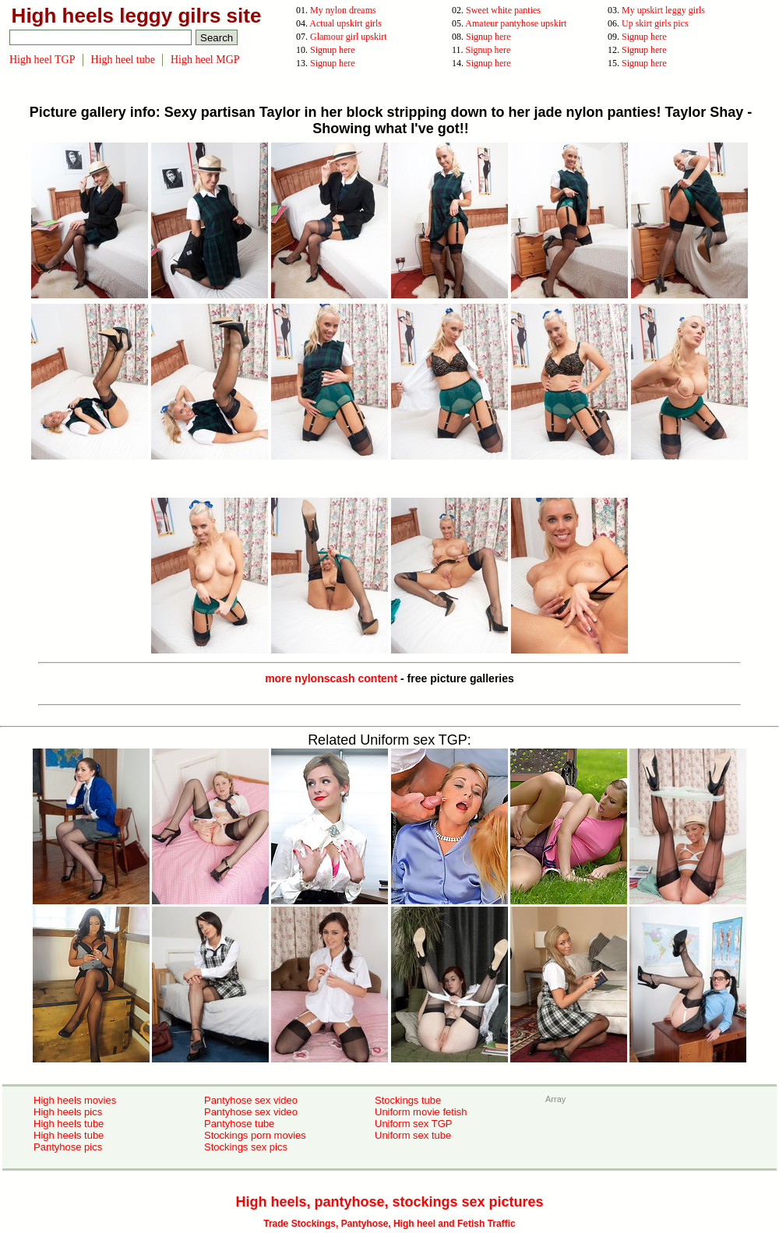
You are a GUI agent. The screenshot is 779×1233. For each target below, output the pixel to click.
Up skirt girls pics (655, 23)
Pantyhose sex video (251, 1100)
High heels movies (74, 1100)
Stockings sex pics (245, 1147)
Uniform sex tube (413, 1135)
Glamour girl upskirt (348, 36)
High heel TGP (42, 59)
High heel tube (123, 59)
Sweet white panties (503, 10)
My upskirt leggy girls (663, 10)
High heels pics (67, 1112)
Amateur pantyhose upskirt (515, 23)
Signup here (488, 36)
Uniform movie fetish (421, 1112)
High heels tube (68, 1123)
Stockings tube (408, 1100)
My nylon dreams (343, 10)
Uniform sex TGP (413, 1123)
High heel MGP (205, 59)
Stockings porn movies (255, 1135)
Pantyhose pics (67, 1147)
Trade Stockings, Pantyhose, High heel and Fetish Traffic (389, 1223)
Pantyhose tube (239, 1123)
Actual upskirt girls (345, 23)
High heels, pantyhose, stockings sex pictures (389, 1202)
